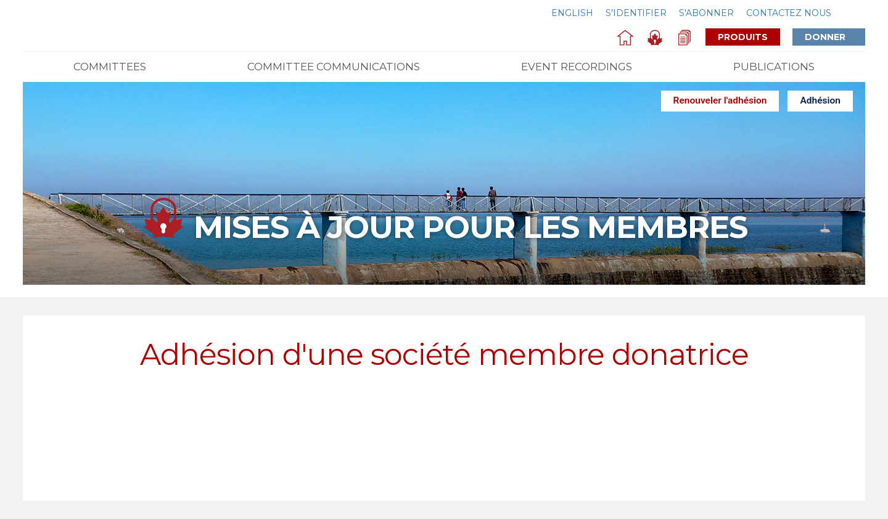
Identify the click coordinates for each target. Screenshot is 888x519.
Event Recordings (576, 66)
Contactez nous (788, 12)
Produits (743, 37)
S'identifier (636, 12)
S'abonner (706, 12)
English (572, 12)
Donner (835, 36)
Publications (774, 66)
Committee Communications (333, 66)
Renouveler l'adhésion (720, 100)
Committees (109, 66)
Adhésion (820, 100)
